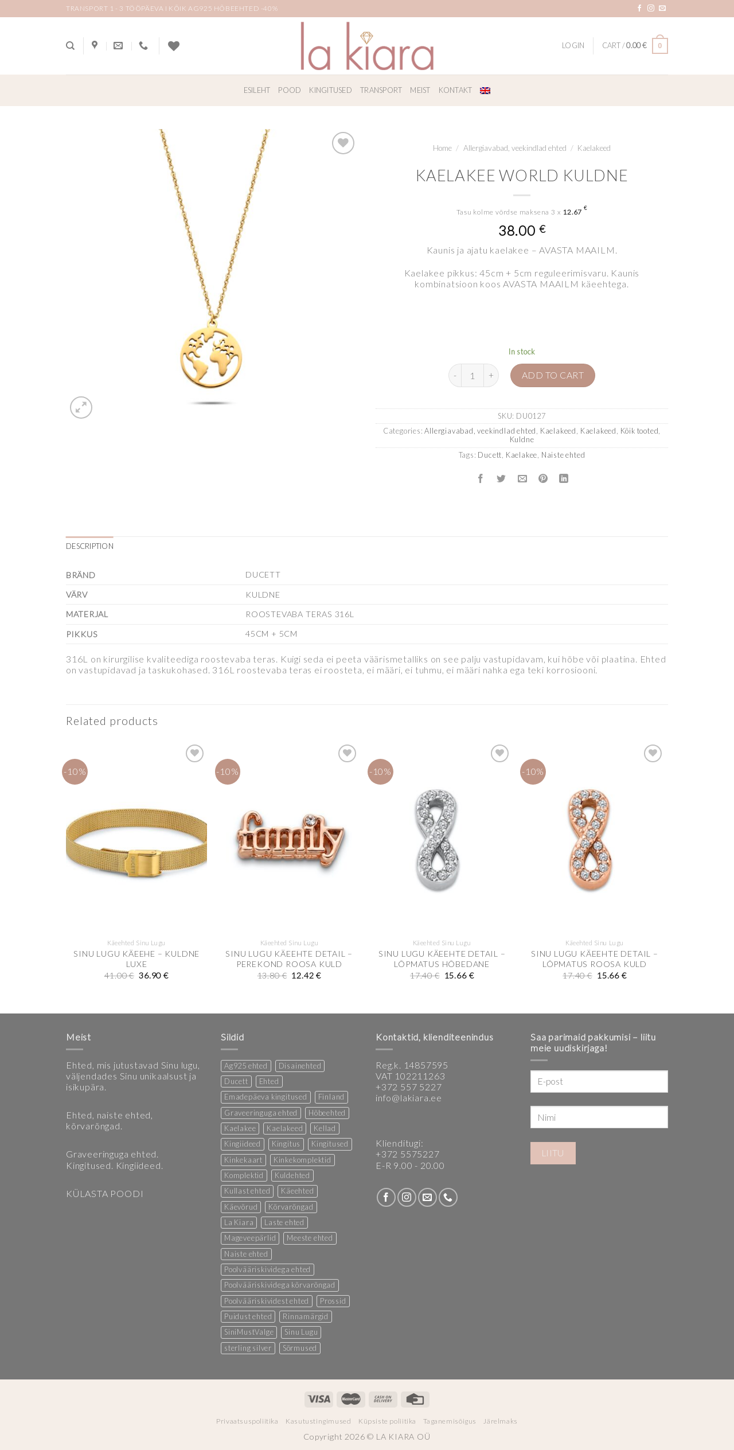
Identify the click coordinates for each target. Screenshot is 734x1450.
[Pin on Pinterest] (542, 479)
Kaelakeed (594, 148)
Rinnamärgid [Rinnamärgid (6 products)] (306, 1316)
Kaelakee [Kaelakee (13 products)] (240, 1128)
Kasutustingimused (318, 1421)
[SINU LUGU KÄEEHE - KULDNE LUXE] (137, 837)
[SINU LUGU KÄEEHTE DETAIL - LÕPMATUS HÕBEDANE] (442, 837)
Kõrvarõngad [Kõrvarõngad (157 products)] (291, 1206)
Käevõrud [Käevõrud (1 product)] (240, 1206)
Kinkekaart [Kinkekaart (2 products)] (243, 1159)
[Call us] (448, 1197)
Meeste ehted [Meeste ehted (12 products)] (310, 1237)
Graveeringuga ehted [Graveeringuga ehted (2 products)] (261, 1112)
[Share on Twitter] (501, 479)
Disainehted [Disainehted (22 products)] (300, 1065)
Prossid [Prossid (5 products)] (333, 1300)
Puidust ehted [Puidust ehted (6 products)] (248, 1316)
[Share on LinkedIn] (564, 479)
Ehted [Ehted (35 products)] (269, 1081)
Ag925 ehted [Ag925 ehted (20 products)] (246, 1065)
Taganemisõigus (450, 1421)
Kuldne (522, 439)
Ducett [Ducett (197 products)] (236, 1081)
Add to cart (553, 374)
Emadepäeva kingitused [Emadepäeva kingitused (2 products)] (265, 1096)
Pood (289, 90)
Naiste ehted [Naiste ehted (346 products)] (246, 1253)
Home (442, 148)
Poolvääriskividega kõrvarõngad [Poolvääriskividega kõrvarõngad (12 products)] (279, 1284)
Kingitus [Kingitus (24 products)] (286, 1143)
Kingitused (330, 90)
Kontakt (456, 90)
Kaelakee (521, 454)
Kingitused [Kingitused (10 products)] (330, 1143)
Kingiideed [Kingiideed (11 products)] (242, 1143)
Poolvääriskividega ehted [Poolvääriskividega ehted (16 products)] (267, 1269)
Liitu (553, 1153)
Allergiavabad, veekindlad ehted (515, 148)
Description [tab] (90, 546)
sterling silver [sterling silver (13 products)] (248, 1347)
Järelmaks (500, 1421)
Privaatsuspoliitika (247, 1421)
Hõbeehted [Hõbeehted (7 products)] (327, 1112)
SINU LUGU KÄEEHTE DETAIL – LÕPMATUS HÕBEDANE (442, 959)
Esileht (257, 90)
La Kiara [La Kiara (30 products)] (238, 1222)
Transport (381, 90)
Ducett (490, 454)
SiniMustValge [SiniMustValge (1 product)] (249, 1331)
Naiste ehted (563, 454)
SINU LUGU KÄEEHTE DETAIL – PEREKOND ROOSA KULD (289, 959)
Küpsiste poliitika (387, 1421)
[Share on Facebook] (480, 479)
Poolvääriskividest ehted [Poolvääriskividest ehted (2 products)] (266, 1300)
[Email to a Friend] (522, 479)
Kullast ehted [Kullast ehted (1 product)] (247, 1190)
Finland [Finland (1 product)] (331, 1096)
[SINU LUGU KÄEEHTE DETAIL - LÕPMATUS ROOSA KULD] (595, 837)
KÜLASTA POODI (104, 1193)
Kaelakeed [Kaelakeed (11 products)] (285, 1128)
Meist (420, 90)
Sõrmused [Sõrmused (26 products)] (300, 1347)
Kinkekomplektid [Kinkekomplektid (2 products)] (302, 1159)
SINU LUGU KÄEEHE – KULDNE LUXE (136, 959)
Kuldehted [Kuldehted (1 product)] (292, 1175)
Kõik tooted (639, 430)
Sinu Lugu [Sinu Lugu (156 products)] (301, 1331)
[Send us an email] (662, 9)
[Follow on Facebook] (639, 9)
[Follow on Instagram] (651, 9)
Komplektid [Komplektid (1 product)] (244, 1175)
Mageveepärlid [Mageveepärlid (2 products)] (250, 1237)
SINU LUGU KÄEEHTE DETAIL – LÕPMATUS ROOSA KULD (594, 959)
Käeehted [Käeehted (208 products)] (297, 1190)
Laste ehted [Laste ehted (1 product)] (284, 1222)
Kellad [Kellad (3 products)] (325, 1128)
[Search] (70, 46)
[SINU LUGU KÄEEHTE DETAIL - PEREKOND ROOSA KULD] (289, 837)
